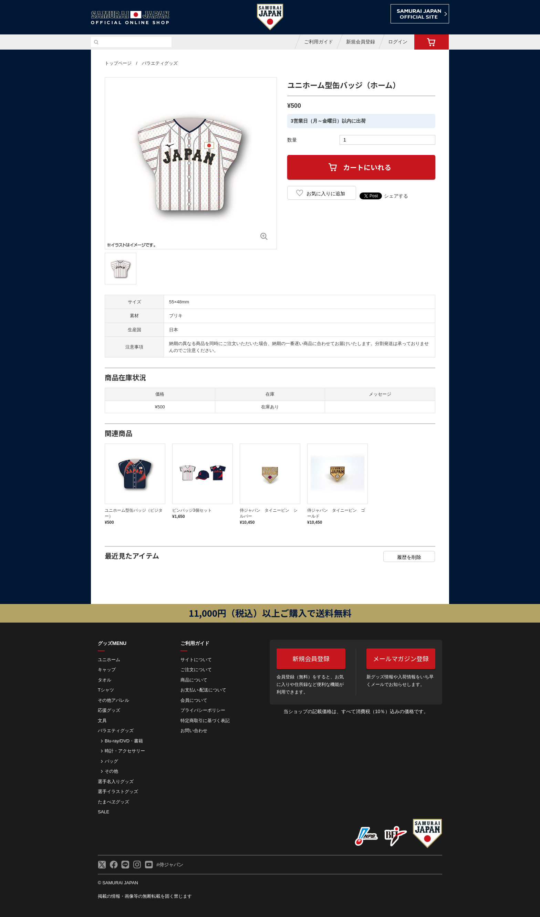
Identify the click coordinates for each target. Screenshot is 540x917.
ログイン (397, 41)
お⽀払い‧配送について (203, 689)
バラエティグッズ (160, 63)
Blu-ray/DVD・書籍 (124, 740)
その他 (111, 771)
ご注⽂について (196, 669)
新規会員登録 (360, 41)
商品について (193, 679)
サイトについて (196, 659)
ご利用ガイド (318, 41)
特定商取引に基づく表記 (205, 720)
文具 (102, 720)
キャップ (107, 669)
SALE (103, 811)
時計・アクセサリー (125, 750)
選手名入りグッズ (116, 781)
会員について (193, 700)
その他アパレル (113, 700)
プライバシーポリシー (202, 710)
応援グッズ (109, 710)
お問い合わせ (193, 730)
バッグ (111, 761)
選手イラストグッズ (118, 791)
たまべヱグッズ (113, 801)
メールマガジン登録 (401, 658)
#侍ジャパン (169, 864)
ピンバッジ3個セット (192, 510)
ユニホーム (109, 659)
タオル (104, 679)
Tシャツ (106, 689)
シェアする (396, 196)
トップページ (118, 63)
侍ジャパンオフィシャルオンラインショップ (130, 18)
